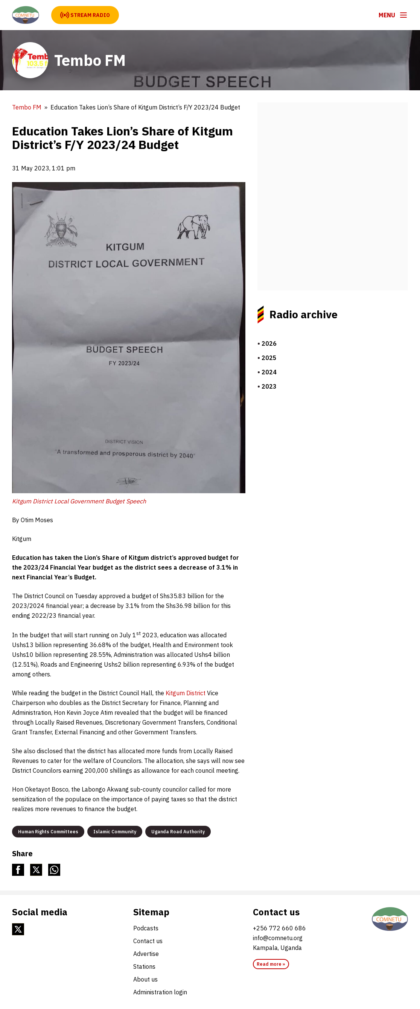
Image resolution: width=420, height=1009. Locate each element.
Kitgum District (186, 693)
